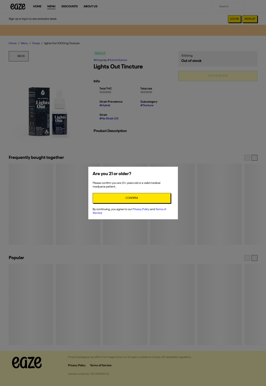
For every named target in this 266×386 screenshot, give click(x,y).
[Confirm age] (132, 198)
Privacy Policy (141, 209)
